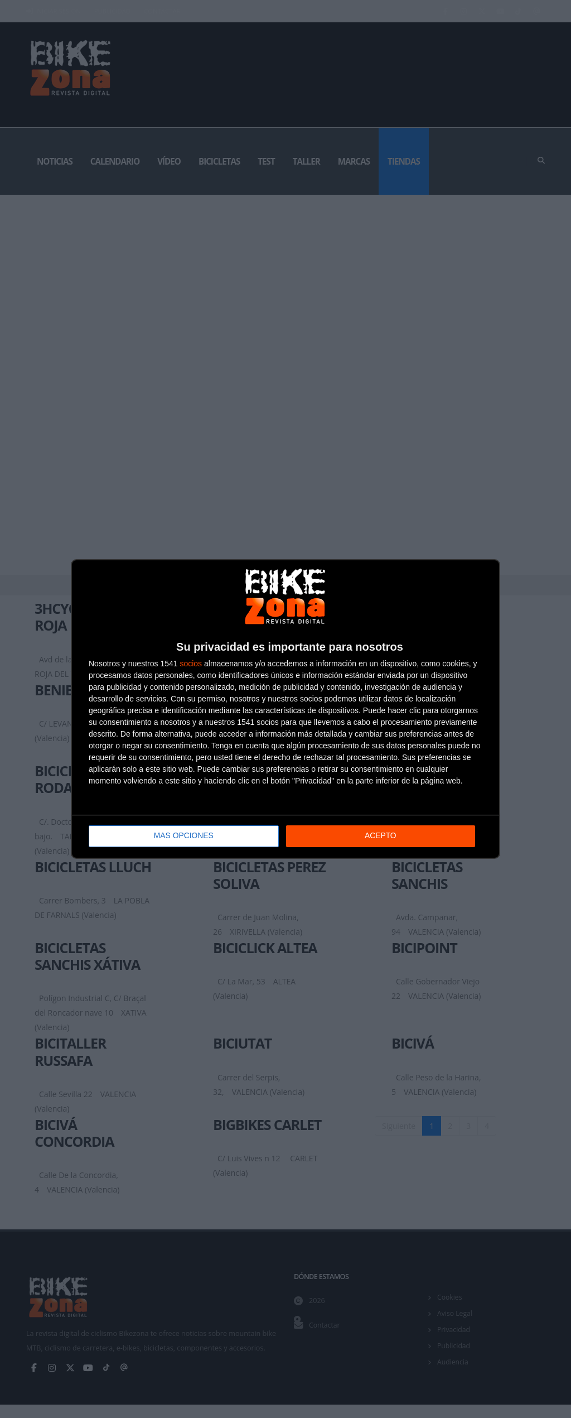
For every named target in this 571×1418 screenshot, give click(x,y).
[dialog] (285, 709)
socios (191, 663)
